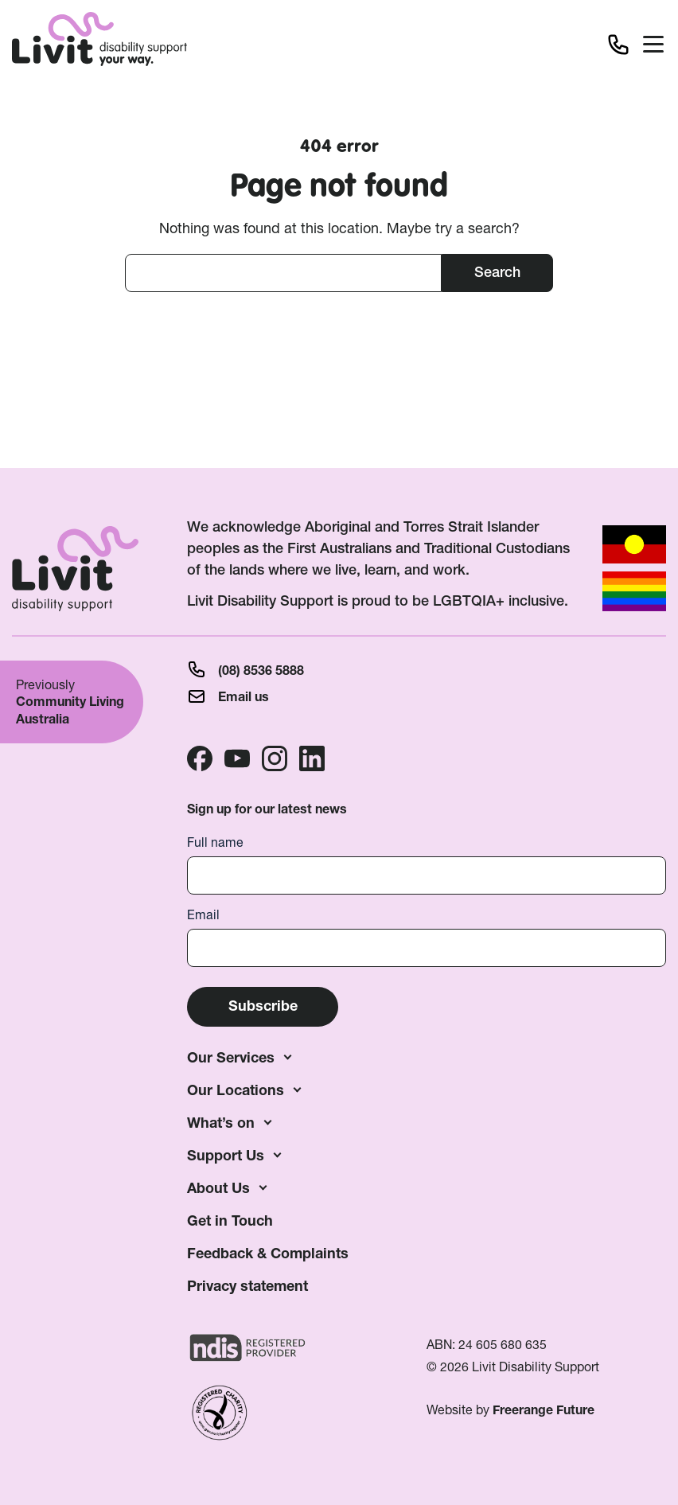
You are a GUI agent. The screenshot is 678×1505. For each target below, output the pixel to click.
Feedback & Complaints (268, 1253)
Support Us (225, 1155)
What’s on (221, 1122)
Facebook (199, 758)
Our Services (231, 1057)
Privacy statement (247, 1286)
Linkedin (312, 758)
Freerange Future (543, 1409)
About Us (218, 1188)
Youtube (237, 758)
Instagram (274, 758)
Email (203, 914)
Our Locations (235, 1090)
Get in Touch (230, 1220)
